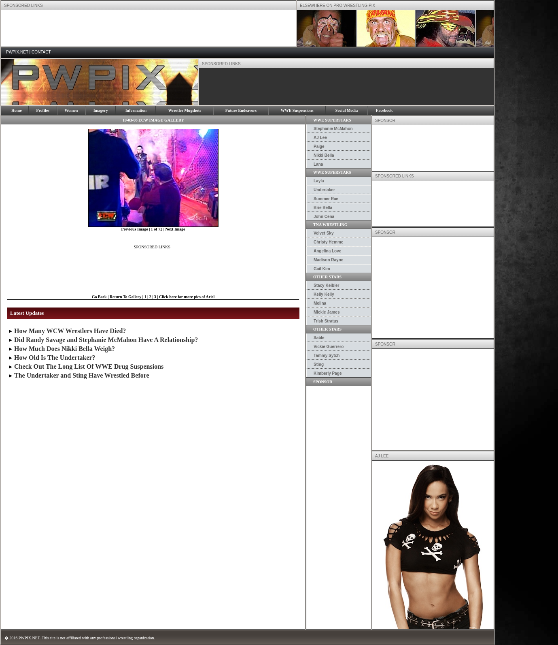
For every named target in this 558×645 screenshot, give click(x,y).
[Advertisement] (148, 28)
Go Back (99, 297)
